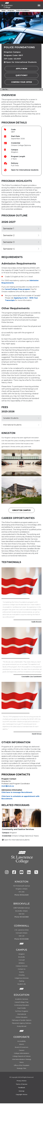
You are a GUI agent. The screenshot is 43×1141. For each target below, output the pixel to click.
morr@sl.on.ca (7, 786)
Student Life (21, 984)
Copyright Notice (21, 1094)
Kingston (22, 954)
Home (4, 10)
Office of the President (21, 1065)
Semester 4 (21, 249)
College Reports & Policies (21, 1056)
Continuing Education (21, 1005)
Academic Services (21, 999)
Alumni (21, 1044)
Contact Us (21, 969)
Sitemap (21, 1091)
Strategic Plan (21, 1068)
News (21, 1062)
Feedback (21, 1087)
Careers (21, 1050)
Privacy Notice (21, 1080)
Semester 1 (21, 228)
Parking (21, 981)
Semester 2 (21, 235)
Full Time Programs (21, 1011)
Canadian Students (21, 418)
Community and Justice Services (18, 829)
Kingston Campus (21, 510)
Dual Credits (21, 1008)
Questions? (21, 75)
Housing (21, 975)
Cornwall (21, 960)
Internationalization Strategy (21, 1059)
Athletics (21, 963)
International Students (21, 425)
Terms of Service (21, 1084)
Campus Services (21, 966)
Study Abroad (21, 1026)
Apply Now (21, 69)
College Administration (21, 1053)
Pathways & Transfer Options (21, 1020)
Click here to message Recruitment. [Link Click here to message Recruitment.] (16, 792)
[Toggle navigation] (39, 5)
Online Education (21, 1017)
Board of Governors (21, 1047)
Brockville (21, 957)
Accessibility (21, 1041)
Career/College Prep (21, 1002)
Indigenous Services (21, 978)
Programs (11, 10)
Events (21, 972)
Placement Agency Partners (21, 1023)
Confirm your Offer (21, 82)
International (21, 1014)
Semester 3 (21, 242)
